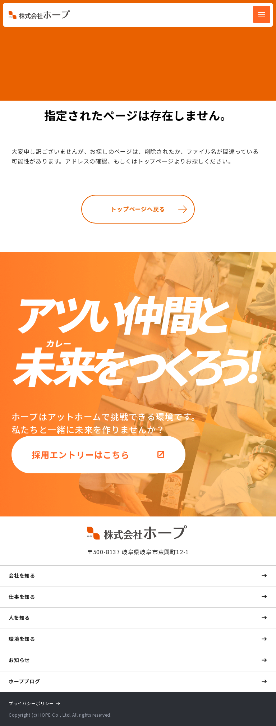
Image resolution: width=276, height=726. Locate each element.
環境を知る (22, 638)
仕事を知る (22, 596)
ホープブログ (24, 681)
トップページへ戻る (138, 209)
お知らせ (19, 659)
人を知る (19, 617)
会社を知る (22, 575)
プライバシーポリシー (31, 703)
